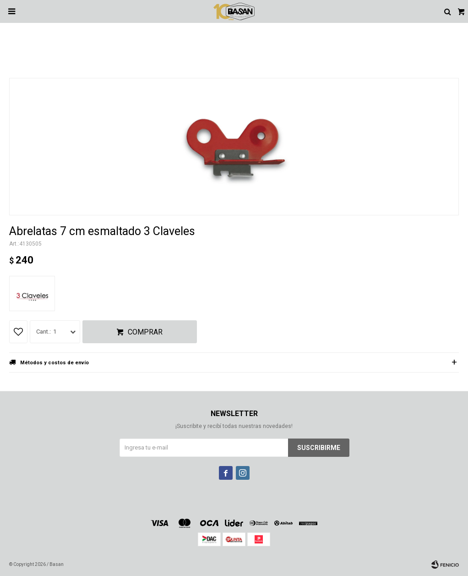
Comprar (145, 332)
